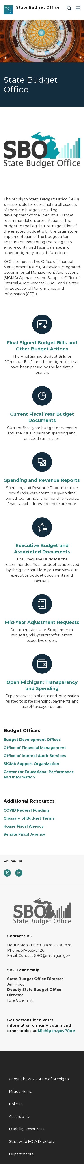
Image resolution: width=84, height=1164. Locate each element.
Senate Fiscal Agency (24, 834)
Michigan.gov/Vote (56, 1031)
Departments (21, 1154)
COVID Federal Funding (26, 810)
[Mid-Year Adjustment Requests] (42, 609)
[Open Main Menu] (78, 8)
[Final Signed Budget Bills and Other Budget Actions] (42, 333)
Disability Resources (26, 1129)
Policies (15, 1104)
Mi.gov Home (20, 1091)
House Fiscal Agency (24, 826)
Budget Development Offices (32, 740)
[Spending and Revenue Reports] (42, 467)
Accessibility (19, 1116)
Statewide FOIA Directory (32, 1141)
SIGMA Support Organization (31, 764)
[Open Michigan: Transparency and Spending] (42, 673)
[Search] (69, 8)
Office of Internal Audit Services (35, 756)
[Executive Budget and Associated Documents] (42, 536)
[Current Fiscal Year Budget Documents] (42, 405)
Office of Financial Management (35, 748)
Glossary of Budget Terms (29, 818)
